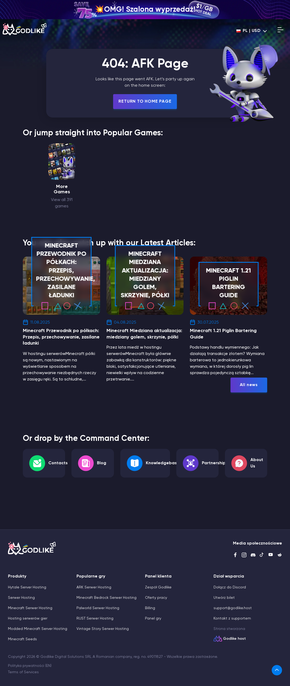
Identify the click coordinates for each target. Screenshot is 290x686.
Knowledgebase (163, 463)
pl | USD (248, 31)
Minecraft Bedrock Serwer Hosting (106, 598)
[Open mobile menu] (280, 30)
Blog (101, 463)
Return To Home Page (144, 101)
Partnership (214, 463)
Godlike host (234, 639)
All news (249, 385)
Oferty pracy (156, 598)
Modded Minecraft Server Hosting (37, 629)
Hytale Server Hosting (27, 587)
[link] (277, 670)
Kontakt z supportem (232, 618)
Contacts (58, 463)
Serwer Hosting (21, 598)
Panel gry (153, 618)
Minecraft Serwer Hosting (30, 608)
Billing (150, 608)
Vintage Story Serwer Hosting (102, 629)
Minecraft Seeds (22, 639)
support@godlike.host (233, 608)
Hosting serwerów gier (27, 618)
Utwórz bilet (224, 598)
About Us (256, 463)
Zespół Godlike (158, 587)
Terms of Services (23, 672)
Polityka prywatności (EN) (30, 666)
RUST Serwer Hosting (94, 618)
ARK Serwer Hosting (93, 587)
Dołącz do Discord (230, 587)
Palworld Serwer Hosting (97, 608)
